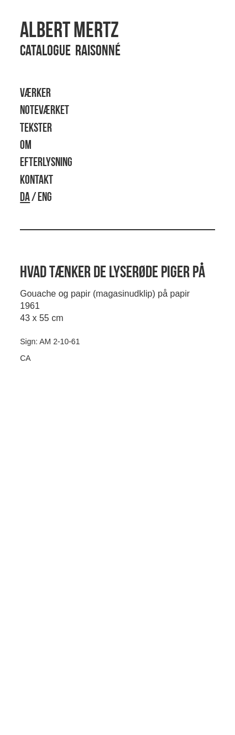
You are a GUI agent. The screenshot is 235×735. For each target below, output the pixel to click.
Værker (35, 93)
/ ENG (36, 197)
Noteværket (44, 111)
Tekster (36, 128)
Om (26, 145)
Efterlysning (46, 163)
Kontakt (36, 180)
